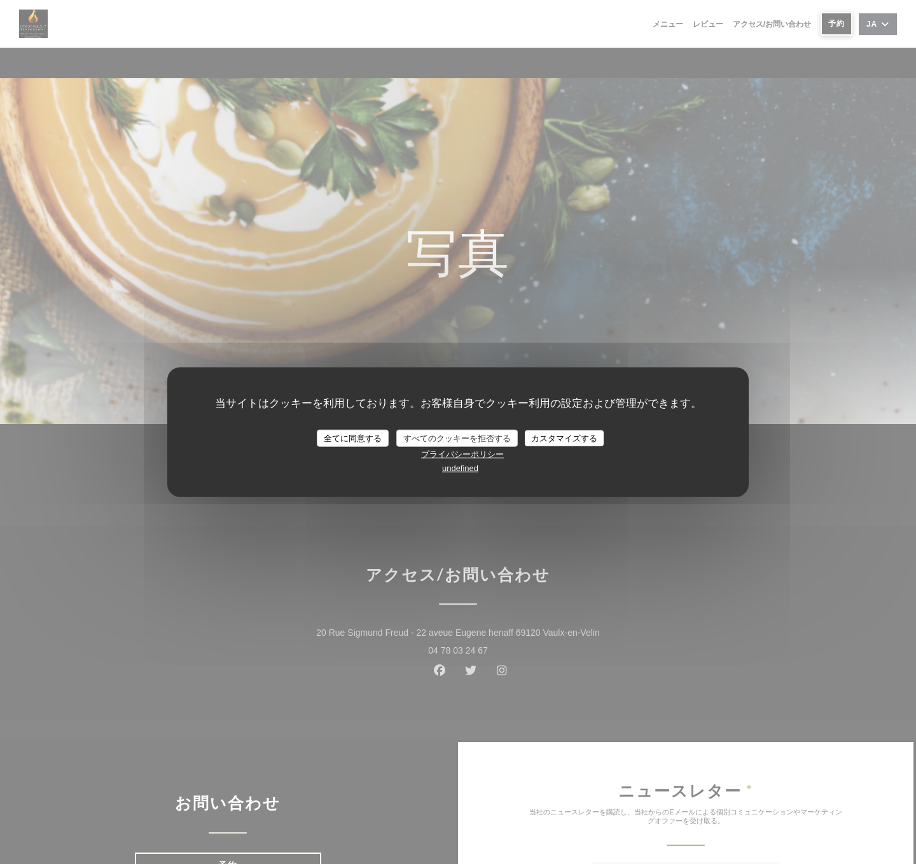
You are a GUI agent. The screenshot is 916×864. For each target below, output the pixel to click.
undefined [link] (460, 468)
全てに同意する (353, 437)
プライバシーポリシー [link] (462, 454)
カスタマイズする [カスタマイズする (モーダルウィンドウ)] (564, 437)
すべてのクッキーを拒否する (457, 437)
